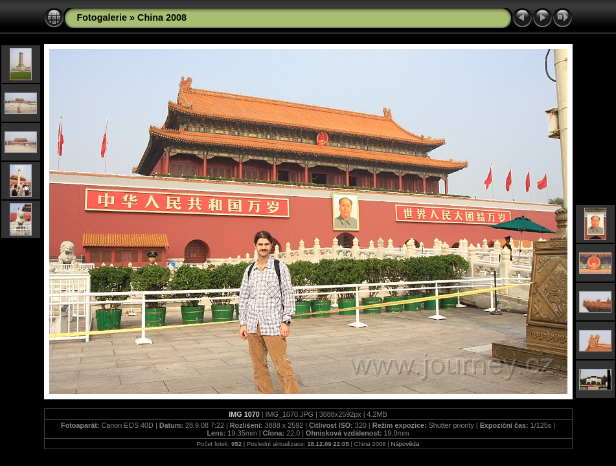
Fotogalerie (102, 17)
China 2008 (162, 17)
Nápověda (405, 443)
